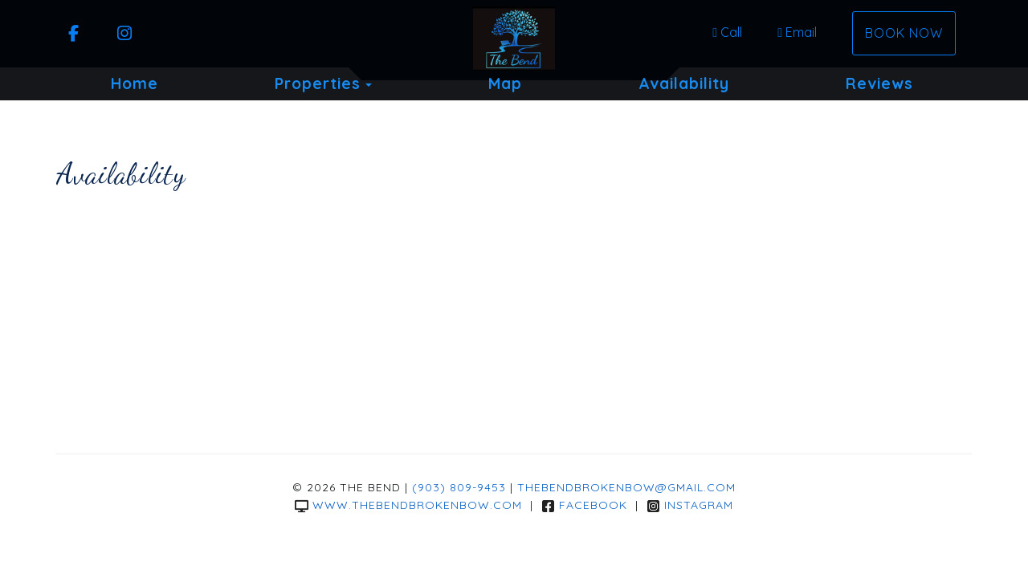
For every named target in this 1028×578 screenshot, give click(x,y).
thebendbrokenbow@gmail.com (626, 487)
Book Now (904, 33)
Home (134, 83)
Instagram (690, 505)
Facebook (584, 505)
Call (727, 32)
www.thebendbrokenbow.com (408, 505)
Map (505, 83)
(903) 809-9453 (459, 487)
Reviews (879, 83)
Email (797, 32)
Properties (318, 83)
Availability (683, 83)
